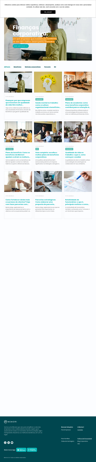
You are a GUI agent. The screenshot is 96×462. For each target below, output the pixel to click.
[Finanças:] (43, 57)
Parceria (47, 67)
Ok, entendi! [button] (48, 12)
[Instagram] (5, 442)
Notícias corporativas (33, 67)
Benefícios (17, 67)
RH (55, 67)
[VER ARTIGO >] (21, 46)
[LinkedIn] (8, 442)
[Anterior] (6, 35)
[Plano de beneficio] (50, 57)
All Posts (7, 67)
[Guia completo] (48, 57)
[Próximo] (89, 35)
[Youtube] (12, 442)
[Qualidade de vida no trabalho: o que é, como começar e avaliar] (52, 57)
